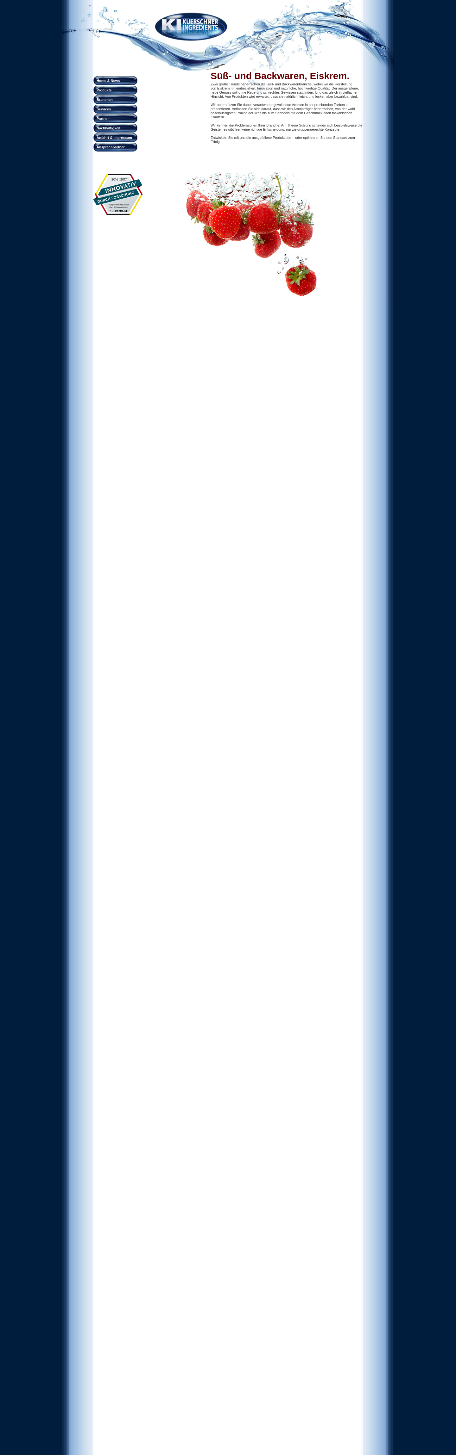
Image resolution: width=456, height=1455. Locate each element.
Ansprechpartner (111, 147)
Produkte (104, 90)
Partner (103, 119)
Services (104, 109)
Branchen (105, 100)
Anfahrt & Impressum (114, 137)
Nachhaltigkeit (108, 128)
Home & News (108, 81)
